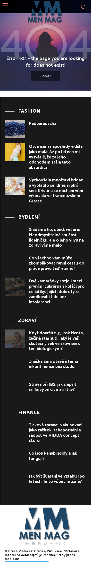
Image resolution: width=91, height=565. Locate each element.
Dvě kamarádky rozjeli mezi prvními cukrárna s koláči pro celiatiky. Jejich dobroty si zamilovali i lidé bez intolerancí (56, 292)
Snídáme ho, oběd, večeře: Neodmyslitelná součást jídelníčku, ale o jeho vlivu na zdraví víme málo (56, 237)
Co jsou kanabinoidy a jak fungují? (53, 456)
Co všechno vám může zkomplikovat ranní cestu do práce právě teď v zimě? (56, 263)
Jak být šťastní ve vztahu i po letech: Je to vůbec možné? (57, 479)
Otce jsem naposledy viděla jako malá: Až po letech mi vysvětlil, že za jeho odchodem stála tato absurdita (56, 157)
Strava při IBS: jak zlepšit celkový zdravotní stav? (52, 387)
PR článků (70, 551)
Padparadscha (42, 123)
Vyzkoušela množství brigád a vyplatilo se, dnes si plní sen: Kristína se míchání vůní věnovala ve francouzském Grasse (56, 191)
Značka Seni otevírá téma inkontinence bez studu (53, 364)
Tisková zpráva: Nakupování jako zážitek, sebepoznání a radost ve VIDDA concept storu (55, 433)
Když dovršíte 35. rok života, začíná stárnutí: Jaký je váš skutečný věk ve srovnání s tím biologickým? (56, 340)
